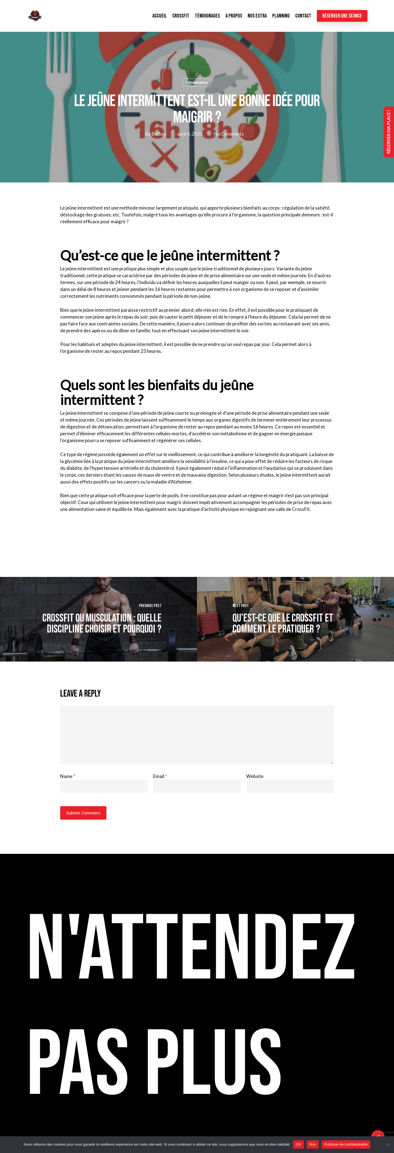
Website (254, 776)
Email (160, 776)
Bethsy (158, 134)
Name (67, 776)
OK (298, 1144)
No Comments (229, 134)
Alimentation (197, 82)
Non (312, 1144)
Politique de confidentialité (345, 1144)
